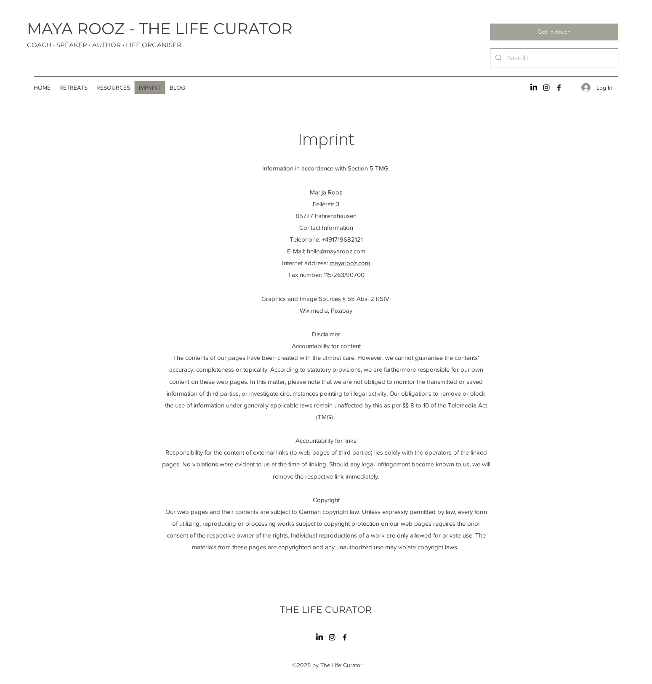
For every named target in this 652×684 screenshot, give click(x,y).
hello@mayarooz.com (336, 251)
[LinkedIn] (534, 87)
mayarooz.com (350, 262)
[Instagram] (546, 87)
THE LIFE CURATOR (326, 609)
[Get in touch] (554, 32)
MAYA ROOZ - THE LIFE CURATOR (160, 28)
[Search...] (553, 58)
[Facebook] (559, 87)
